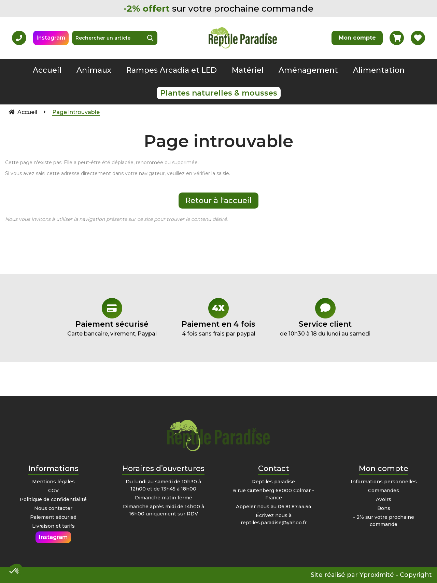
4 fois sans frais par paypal (218, 317)
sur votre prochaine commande (218, 8)
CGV (53, 490)
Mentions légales (53, 482)
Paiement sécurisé (53, 517)
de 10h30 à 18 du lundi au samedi (325, 317)
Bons (383, 508)
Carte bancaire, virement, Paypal (111, 317)
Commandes (383, 490)
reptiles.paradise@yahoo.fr (274, 523)
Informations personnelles (384, 482)
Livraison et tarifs (53, 526)
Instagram (51, 37)
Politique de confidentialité (53, 499)
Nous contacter (53, 508)
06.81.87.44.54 (294, 506)
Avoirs (383, 499)
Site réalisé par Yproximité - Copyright (371, 575)
